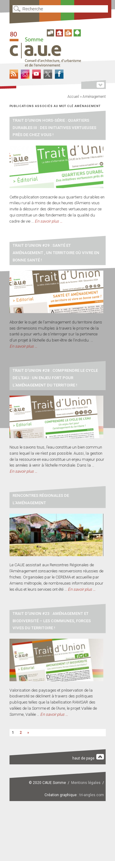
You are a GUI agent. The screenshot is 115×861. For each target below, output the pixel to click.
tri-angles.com (91, 795)
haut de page (88, 757)
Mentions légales (86, 783)
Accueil (73, 96)
